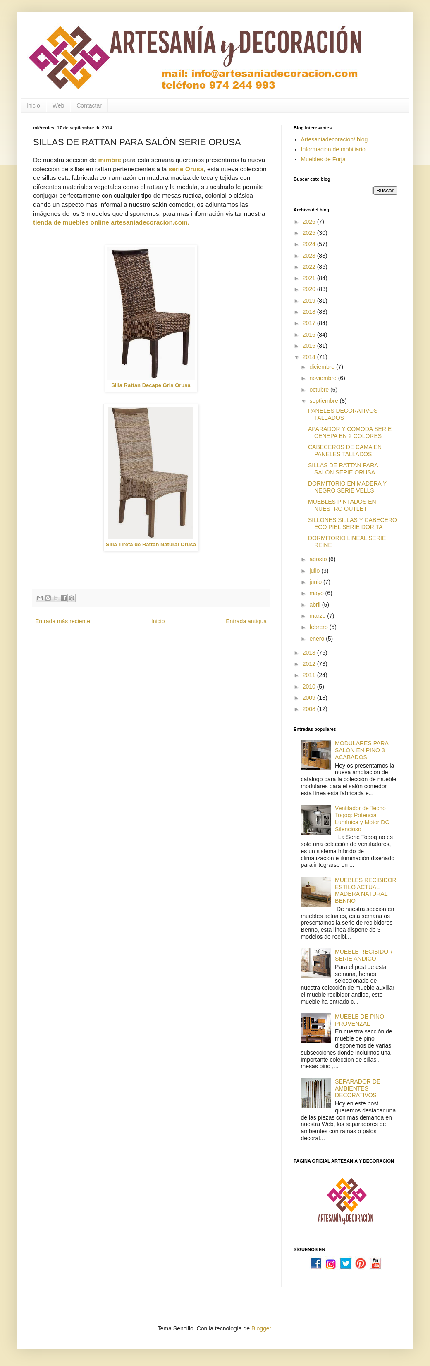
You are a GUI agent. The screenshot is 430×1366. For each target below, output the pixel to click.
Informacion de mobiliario (333, 149)
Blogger (261, 1328)
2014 (310, 357)
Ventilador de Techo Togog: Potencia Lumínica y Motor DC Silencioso (362, 818)
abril (315, 604)
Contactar (89, 105)
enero (317, 638)
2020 (310, 289)
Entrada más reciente (62, 621)
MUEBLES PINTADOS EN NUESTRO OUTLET (342, 505)
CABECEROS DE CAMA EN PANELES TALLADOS (345, 450)
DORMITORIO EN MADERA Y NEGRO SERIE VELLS (347, 487)
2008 (310, 709)
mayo (317, 593)
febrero (319, 627)
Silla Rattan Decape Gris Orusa (150, 385)
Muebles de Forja (323, 159)
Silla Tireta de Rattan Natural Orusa (151, 544)
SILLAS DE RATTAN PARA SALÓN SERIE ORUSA (343, 469)
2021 (310, 278)
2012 (310, 663)
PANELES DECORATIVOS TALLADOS (342, 414)
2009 (310, 697)
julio (315, 570)
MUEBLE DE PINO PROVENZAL (359, 1020)
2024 (310, 244)
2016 (310, 334)
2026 (310, 221)
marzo (318, 615)
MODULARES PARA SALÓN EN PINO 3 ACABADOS (361, 750)
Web (58, 105)
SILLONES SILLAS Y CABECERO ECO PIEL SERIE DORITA (352, 523)
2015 (310, 345)
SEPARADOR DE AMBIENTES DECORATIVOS (357, 1088)
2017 (310, 323)
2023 (310, 255)
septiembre (324, 400)
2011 (310, 675)
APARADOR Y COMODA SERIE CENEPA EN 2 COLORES (350, 432)
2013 (310, 652)
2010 (310, 686)
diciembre (322, 367)
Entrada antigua (246, 621)
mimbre (109, 159)
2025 (310, 233)
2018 (310, 312)
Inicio (33, 105)
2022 (310, 266)
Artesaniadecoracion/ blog (334, 139)
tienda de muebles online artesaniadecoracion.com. (111, 222)
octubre (319, 389)
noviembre (323, 378)
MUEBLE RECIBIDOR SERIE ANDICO (363, 955)
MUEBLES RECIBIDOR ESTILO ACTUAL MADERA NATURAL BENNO (366, 890)
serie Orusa (186, 168)
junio (316, 582)
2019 (310, 300)
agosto (318, 559)
